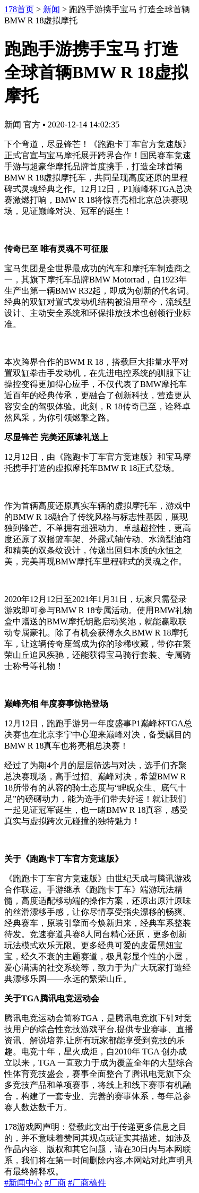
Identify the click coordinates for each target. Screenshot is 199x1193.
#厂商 (55, 1182)
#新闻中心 (23, 1182)
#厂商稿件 (87, 1182)
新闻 (51, 9)
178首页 (19, 9)
